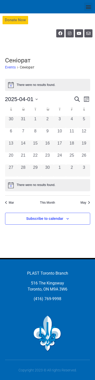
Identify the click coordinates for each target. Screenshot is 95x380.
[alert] (47, 185)
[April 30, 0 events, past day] (48, 170)
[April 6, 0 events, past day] (11, 134)
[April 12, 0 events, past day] (84, 134)
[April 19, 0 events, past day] (84, 146)
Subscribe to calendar (44, 219)
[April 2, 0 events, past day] (48, 122)
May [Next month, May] (85, 202)
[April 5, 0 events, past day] (84, 122)
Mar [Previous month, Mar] (9, 202)
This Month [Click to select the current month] (47, 202)
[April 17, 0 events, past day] (60, 146)
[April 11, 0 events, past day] (72, 134)
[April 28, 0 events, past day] (23, 170)
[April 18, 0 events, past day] (72, 146)
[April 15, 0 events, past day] (35, 146)
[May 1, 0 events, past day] (60, 170)
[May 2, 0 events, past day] (72, 170)
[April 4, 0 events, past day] (72, 122)
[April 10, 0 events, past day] (60, 134)
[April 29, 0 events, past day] (35, 170)
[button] (88, 7)
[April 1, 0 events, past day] (35, 122)
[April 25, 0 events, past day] (72, 158)
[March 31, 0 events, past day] (23, 122)
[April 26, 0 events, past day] (84, 158)
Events (10, 67)
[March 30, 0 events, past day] (11, 122)
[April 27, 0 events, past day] (11, 170)
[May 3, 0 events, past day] (84, 170)
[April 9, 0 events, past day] (48, 134)
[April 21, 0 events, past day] (23, 158)
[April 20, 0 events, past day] (11, 158)
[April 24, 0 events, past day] (60, 158)
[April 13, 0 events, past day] (11, 146)
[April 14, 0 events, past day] (23, 146)
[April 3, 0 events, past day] (60, 122)
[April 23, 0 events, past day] (48, 158)
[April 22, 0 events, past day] (35, 158)
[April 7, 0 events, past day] (23, 134)
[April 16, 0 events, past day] (48, 146)
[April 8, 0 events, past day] (35, 134)
